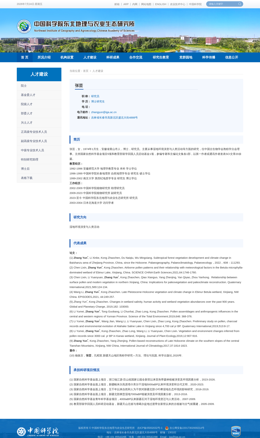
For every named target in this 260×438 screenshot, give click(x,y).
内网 (134, 4)
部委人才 (26, 113)
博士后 (25, 168)
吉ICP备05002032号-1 (149, 427)
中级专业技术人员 (32, 150)
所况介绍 (44, 57)
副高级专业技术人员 (34, 141)
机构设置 (66, 57)
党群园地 (185, 57)
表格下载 (26, 177)
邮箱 (117, 4)
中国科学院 (195, 4)
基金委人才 (28, 94)
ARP (126, 4)
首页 (85, 70)
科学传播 (208, 57)
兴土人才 (26, 122)
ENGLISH (160, 4)
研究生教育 (161, 57)
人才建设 (89, 57)
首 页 (24, 57)
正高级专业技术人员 (34, 131)
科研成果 (112, 57)
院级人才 (26, 104)
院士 (24, 85)
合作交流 (135, 57)
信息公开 (231, 57)
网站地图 (146, 4)
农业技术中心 (177, 4)
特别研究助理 (29, 159)
